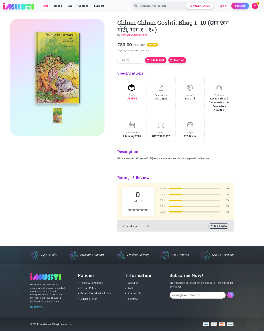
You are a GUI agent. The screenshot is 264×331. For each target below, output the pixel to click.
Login (223, 6)
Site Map (133, 301)
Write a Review (218, 226)
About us (133, 285)
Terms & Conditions (91, 285)
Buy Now (176, 60)
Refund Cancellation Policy (95, 296)
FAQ (130, 291)
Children (132, 98)
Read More (36, 309)
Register (240, 6)
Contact (83, 6)
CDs (70, 6)
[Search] (172, 6)
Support (99, 6)
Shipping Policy (89, 301)
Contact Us (134, 296)
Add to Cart (155, 60)
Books (58, 6)
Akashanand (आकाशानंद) (134, 35)
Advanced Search (200, 5)
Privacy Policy (88, 291)
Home (44, 6)
